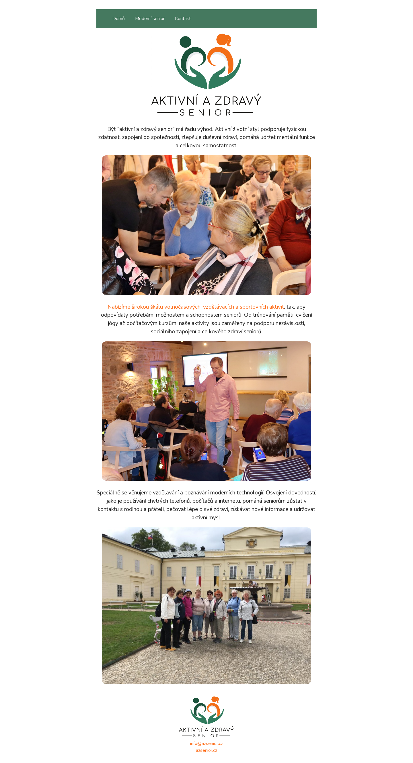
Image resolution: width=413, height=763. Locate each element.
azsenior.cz (206, 750)
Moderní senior (150, 18)
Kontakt (183, 18)
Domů (118, 18)
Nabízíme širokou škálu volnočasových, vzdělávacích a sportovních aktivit (196, 307)
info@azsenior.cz (206, 743)
